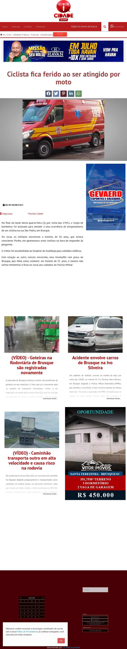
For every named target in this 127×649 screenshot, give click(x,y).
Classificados (53, 34)
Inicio (4, 26)
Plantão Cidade (16, 213)
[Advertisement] (42, 183)
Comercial (116, 28)
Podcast (35, 34)
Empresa (40, 26)
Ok (61, 641)
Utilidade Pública (21, 34)
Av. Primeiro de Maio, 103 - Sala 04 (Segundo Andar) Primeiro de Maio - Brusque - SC (95, 632)
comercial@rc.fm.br (95, 631)
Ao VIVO (6, 34)
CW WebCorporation (73, 647)
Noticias (16, 26)
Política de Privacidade (26, 631)
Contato (28, 26)
